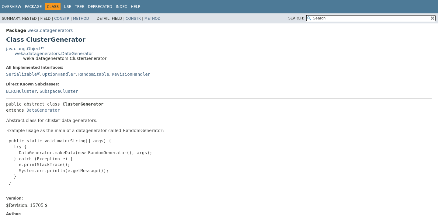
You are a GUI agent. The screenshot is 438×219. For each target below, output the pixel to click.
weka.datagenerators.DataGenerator (54, 53)
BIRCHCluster (21, 91)
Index (121, 7)
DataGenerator (43, 110)
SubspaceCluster (59, 91)
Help (135, 7)
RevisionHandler (131, 74)
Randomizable (93, 74)
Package (33, 7)
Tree (79, 7)
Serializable (21, 74)
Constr (61, 18)
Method (81, 18)
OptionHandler (59, 74)
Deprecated (100, 7)
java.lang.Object (23, 48)
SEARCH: (296, 18)
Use (67, 7)
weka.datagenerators (50, 30)
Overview (11, 7)
